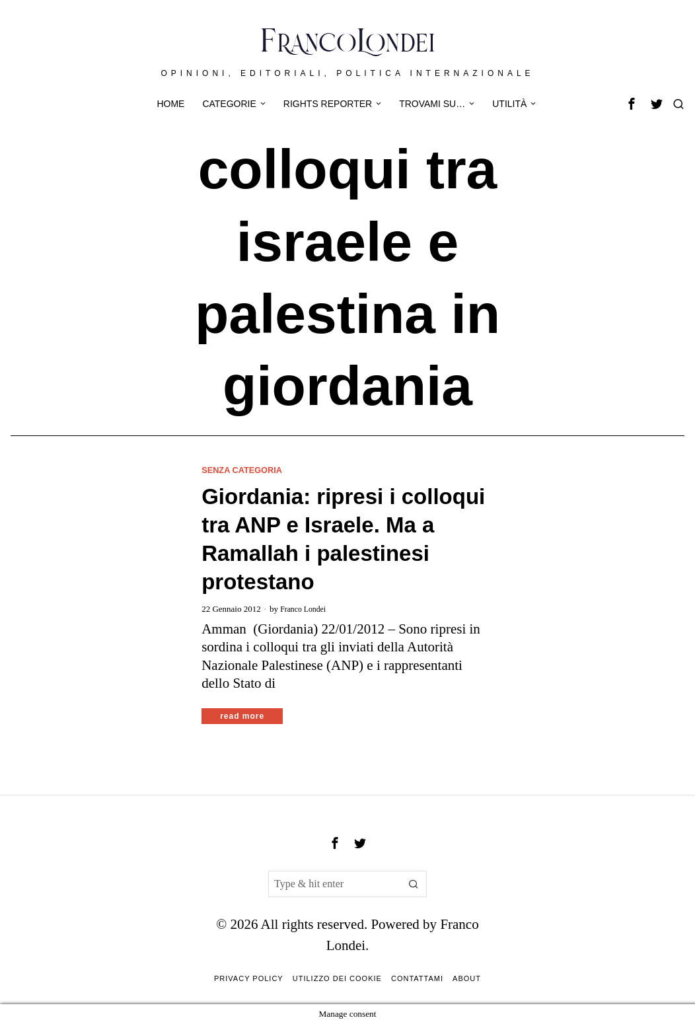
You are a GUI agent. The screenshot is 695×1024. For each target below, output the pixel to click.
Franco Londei (305, 609)
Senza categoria (245, 469)
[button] (413, 884)
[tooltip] (631, 103)
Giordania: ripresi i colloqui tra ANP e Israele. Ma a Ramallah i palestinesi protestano (343, 540)
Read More (242, 716)
